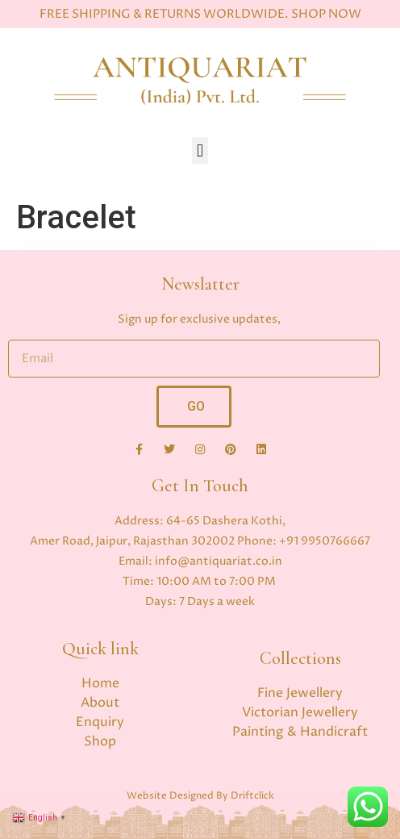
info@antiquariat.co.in (218, 561)
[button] (199, 150)
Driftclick (252, 796)
